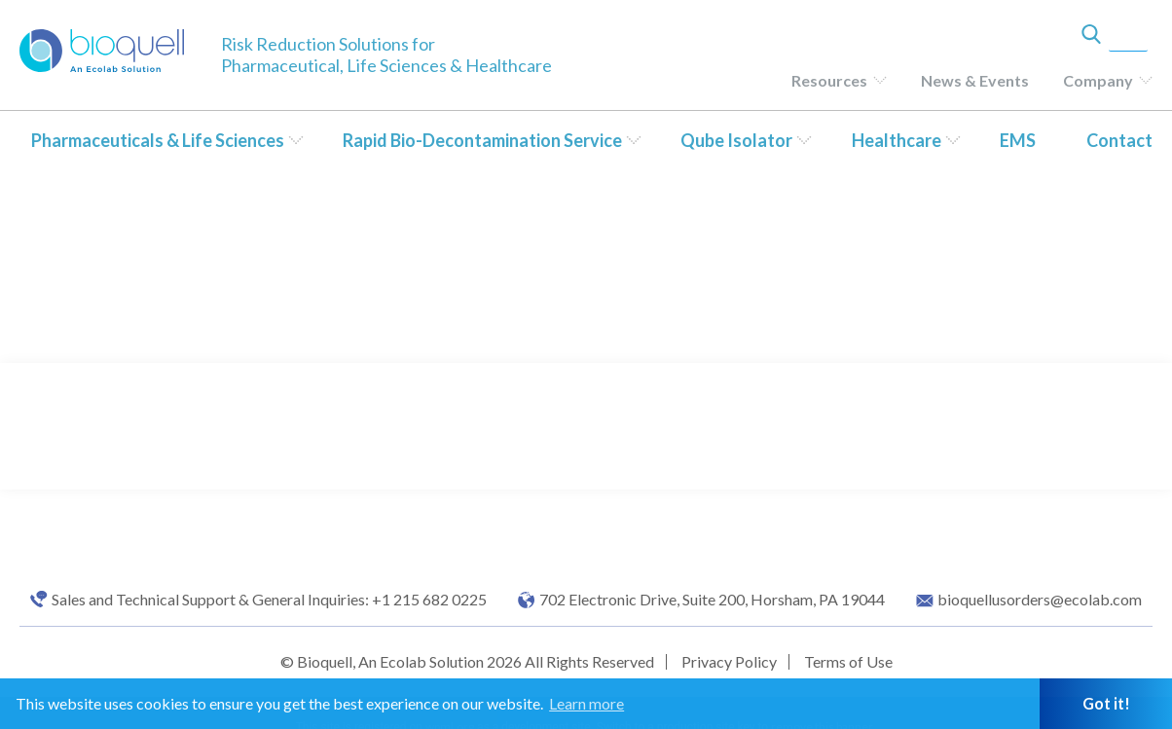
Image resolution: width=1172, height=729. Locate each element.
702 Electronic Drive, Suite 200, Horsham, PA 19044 (712, 599)
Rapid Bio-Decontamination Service (482, 140)
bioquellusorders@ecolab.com (1039, 599)
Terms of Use (848, 661)
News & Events (975, 80)
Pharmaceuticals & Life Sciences (157, 140)
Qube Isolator (736, 140)
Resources (829, 80)
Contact (1119, 140)
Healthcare (896, 140)
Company (1098, 80)
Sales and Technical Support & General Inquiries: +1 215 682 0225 (269, 599)
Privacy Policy (729, 661)
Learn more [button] (586, 703)
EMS (1018, 140)
